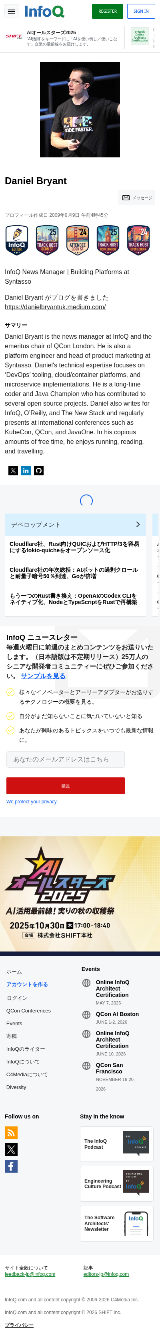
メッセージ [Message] (142, 197)
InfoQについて (23, 1062)
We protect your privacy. (32, 801)
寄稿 (11, 1036)
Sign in (141, 11)
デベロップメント (36, 524)
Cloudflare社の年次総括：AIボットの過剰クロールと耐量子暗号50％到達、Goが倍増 (74, 573)
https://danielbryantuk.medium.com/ (55, 307)
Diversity (16, 1087)
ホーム (14, 972)
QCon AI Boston (117, 1014)
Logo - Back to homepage (45, 10)
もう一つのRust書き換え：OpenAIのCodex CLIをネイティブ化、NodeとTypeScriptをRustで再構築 (73, 598)
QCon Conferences (28, 1011)
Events (14, 1023)
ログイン (17, 997)
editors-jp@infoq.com (106, 1274)
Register (107, 11)
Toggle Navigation (11, 11)
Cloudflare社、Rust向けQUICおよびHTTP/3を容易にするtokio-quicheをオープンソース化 (74, 547)
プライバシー (19, 1325)
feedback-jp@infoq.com (30, 1274)
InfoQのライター (25, 1049)
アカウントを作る (27, 984)
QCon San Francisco (109, 1068)
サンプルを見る (43, 676)
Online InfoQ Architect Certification (113, 988)
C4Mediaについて (27, 1074)
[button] (65, 785)
